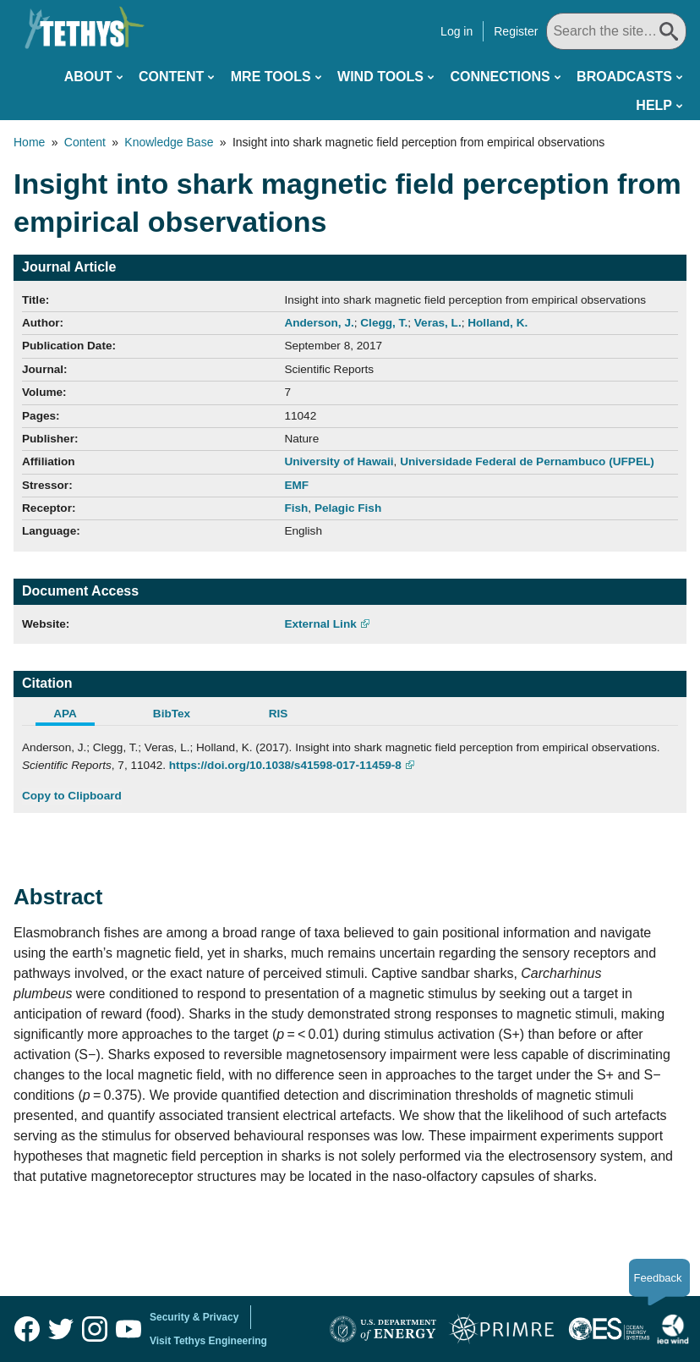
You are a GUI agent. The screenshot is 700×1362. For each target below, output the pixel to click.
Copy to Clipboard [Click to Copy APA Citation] (72, 795)
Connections (500, 76)
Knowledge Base (168, 142)
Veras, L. (438, 322)
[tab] (75, 716)
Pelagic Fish (347, 508)
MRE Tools (271, 76)
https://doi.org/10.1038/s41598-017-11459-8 (285, 765)
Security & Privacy (194, 1317)
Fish (296, 508)
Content (171, 76)
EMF (296, 485)
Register (516, 31)
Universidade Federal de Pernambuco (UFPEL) (527, 461)
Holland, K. (498, 322)
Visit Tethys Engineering (208, 1341)
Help (654, 105)
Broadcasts (624, 76)
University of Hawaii (338, 461)
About (88, 76)
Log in (456, 31)
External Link (320, 624)
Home (29, 142)
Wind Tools (380, 76)
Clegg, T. (383, 322)
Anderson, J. (318, 322)
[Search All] (616, 31)
